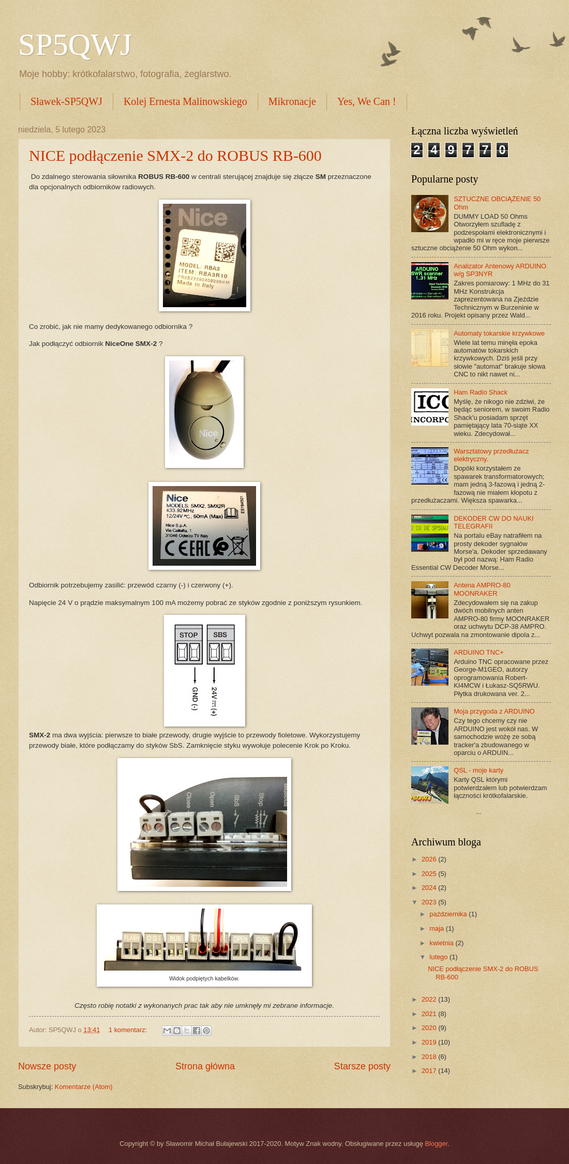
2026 (430, 859)
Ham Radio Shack (480, 392)
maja (437, 928)
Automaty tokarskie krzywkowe (499, 333)
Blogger (436, 1143)
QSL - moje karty (478, 770)
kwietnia (442, 943)
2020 (430, 1028)
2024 (430, 887)
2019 (430, 1042)
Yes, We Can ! (366, 101)
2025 (430, 874)
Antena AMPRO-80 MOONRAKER (482, 589)
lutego (439, 957)
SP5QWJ (75, 44)
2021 (430, 1014)
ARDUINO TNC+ (479, 652)
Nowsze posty (47, 1066)
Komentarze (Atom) (84, 1087)
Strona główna (205, 1066)
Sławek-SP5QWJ (66, 101)
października (449, 914)
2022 (430, 999)
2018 (430, 1057)
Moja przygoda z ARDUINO (494, 711)
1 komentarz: (129, 1030)
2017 (430, 1071)
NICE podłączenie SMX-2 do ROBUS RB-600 (175, 155)
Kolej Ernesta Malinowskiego (185, 101)
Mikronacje (292, 101)
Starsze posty (362, 1066)
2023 (430, 902)
